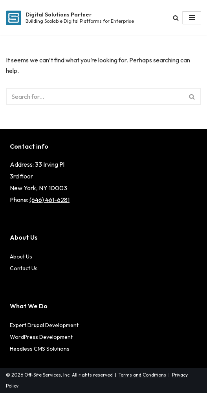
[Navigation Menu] (192, 17)
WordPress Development (41, 336)
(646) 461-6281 (49, 200)
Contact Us (24, 268)
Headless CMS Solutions (40, 348)
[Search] (176, 18)
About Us (21, 256)
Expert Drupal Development (44, 325)
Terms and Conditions (142, 375)
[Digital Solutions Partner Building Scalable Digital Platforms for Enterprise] (70, 18)
